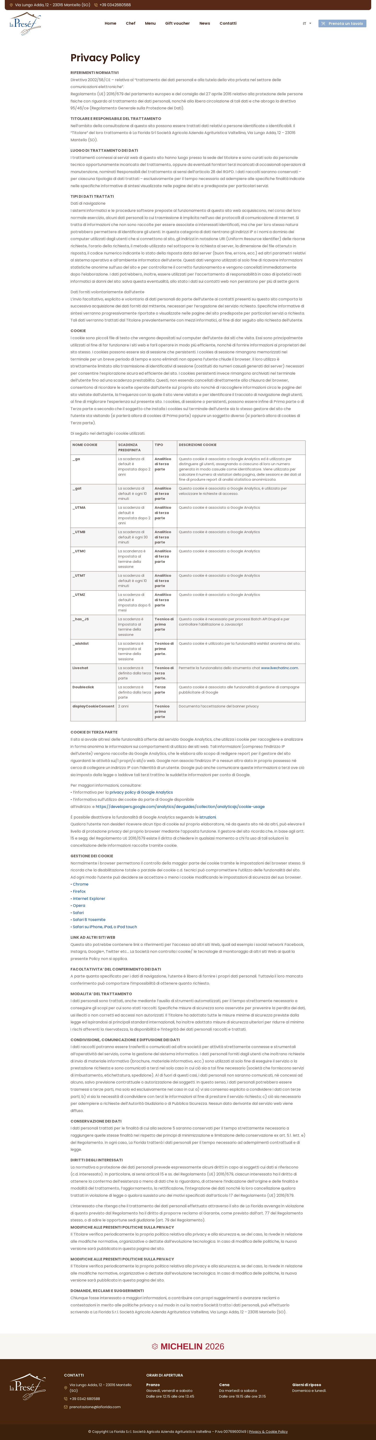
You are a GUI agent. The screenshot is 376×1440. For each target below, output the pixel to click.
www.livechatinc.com (279, 668)
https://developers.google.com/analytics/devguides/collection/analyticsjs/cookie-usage (180, 806)
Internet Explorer (89, 898)
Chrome (80, 884)
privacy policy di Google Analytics (141, 792)
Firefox (79, 891)
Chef (128, 23)
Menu (148, 23)
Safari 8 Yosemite (89, 919)
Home (108, 23)
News (202, 23)
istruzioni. (208, 817)
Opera (79, 905)
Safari (78, 912)
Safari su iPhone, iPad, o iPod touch (105, 927)
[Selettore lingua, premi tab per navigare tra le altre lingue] (302, 23)
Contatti (225, 23)
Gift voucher (175, 23)
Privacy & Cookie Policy (268, 1431)
